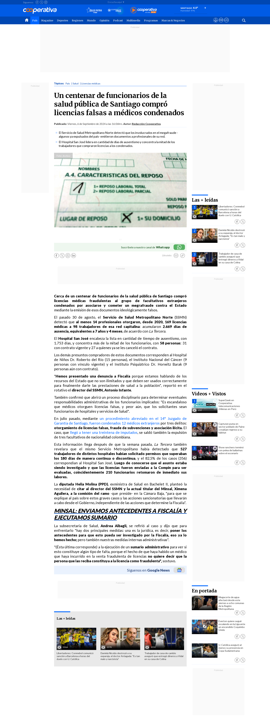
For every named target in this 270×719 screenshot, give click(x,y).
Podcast (118, 20)
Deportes (62, 20)
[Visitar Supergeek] (226, 23)
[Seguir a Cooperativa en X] (41, 2)
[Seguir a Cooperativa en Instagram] (46, 2)
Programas (151, 20)
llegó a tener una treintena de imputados (103, 432)
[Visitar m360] (221, 23)
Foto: (59, 155)
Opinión (104, 20)
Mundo (91, 20)
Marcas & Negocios (173, 20)
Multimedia (133, 20)
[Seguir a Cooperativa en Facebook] (37, 2)
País (34, 20)
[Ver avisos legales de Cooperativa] (215, 23)
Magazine (47, 20)
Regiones (77, 20)
